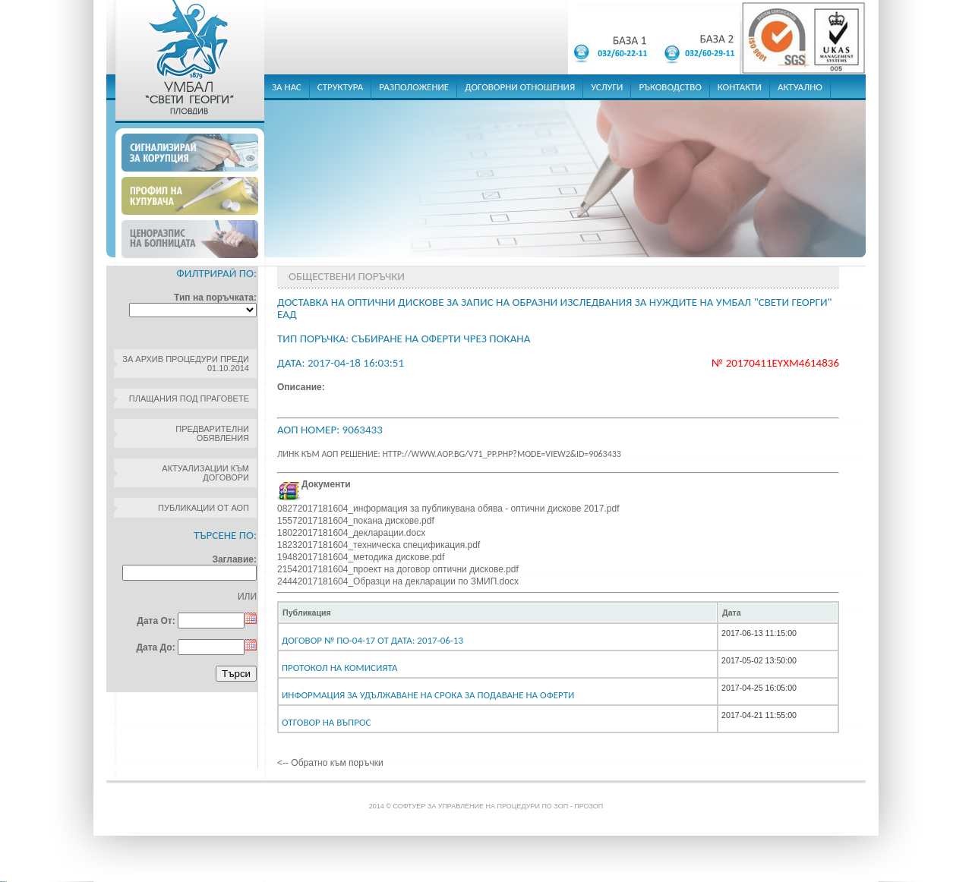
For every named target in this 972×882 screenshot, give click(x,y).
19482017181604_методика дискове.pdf (360, 557)
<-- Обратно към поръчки (330, 763)
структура (340, 87)
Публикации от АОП (203, 507)
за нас (286, 87)
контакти (740, 87)
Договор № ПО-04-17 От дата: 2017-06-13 (372, 640)
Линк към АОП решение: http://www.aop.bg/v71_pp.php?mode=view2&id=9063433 (449, 454)
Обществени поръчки (347, 276)
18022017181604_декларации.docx (351, 533)
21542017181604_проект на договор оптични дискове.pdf (398, 569)
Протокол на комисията (340, 667)
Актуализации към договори (205, 473)
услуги (607, 87)
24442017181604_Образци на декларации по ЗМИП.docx (398, 581)
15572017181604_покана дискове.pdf (355, 520)
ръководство (670, 87)
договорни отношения (520, 87)
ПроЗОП (588, 806)
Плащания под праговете (189, 398)
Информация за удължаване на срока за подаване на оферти (428, 695)
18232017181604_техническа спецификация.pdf (378, 545)
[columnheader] (498, 612)
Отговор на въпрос (326, 722)
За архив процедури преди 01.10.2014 (185, 363)
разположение (414, 87)
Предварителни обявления (212, 433)
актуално (800, 87)
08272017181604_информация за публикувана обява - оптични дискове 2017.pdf (448, 508)
